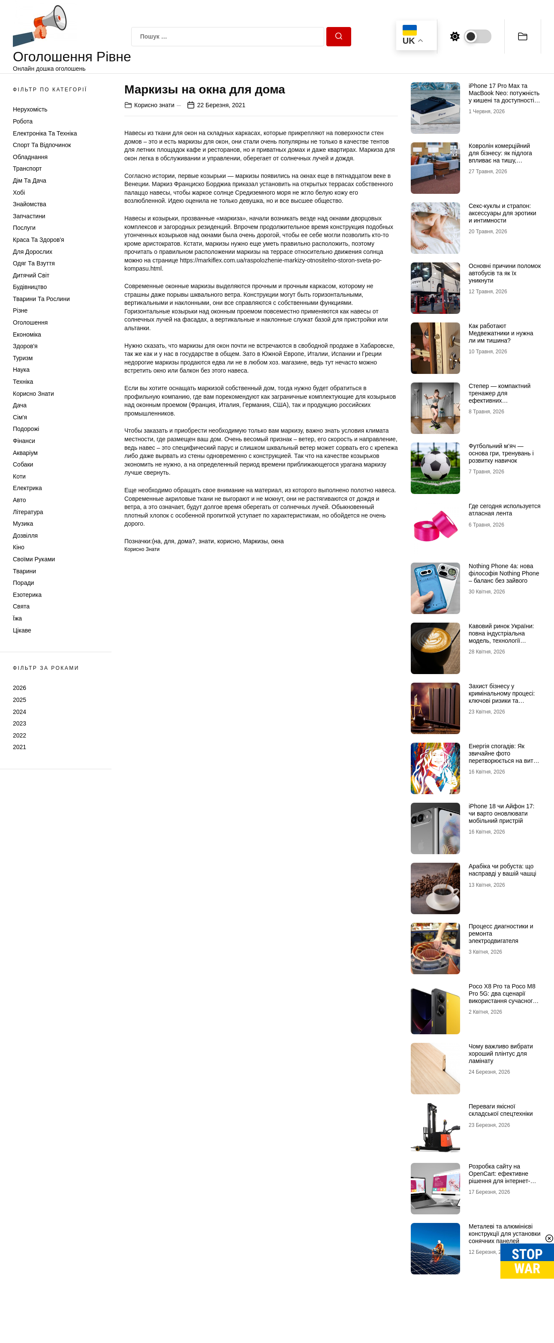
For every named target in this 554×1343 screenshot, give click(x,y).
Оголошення (30, 322)
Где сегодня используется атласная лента (505, 510)
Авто (19, 500)
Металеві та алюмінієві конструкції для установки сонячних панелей (504, 1233)
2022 (19, 735)
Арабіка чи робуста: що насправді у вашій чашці (502, 870)
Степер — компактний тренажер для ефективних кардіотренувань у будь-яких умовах (502, 400)
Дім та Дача (29, 180)
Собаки (23, 464)
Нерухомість (30, 109)
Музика (23, 523)
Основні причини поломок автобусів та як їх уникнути (505, 273)
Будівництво (30, 286)
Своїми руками (34, 559)
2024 (19, 711)
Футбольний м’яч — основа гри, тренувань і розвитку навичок (501, 453)
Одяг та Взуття (34, 263)
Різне (20, 310)
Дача (20, 405)
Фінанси (24, 440)
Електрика (27, 488)
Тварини (24, 571)
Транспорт (27, 168)
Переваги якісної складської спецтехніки (501, 1110)
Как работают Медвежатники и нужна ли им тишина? (501, 333)
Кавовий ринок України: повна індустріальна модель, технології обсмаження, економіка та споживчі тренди (501, 640)
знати (206, 541)
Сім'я (20, 417)
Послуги (24, 227)
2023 (19, 723)
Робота (23, 121)
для (169, 541)
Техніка (23, 381)
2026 (19, 687)
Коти (19, 476)
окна (277, 541)
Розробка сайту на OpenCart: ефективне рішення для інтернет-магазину (499, 1177)
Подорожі (26, 428)
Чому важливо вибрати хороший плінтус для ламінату (501, 1053)
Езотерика (27, 594)
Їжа (17, 618)
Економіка (27, 334)
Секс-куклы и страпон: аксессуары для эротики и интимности (502, 213)
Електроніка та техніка (45, 133)
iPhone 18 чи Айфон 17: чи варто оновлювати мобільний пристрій (502, 813)
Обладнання (30, 157)
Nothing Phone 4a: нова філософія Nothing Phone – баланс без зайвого (504, 573)
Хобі (19, 192)
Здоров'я (25, 346)
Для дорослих (32, 251)
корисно (228, 541)
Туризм (23, 358)
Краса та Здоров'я (38, 239)
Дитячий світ (31, 275)
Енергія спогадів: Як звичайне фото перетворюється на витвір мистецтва (505, 757)
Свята (21, 606)
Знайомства (29, 204)
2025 (19, 699)
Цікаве (22, 630)
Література (28, 512)
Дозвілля (25, 535)
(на (156, 541)
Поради (23, 582)
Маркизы (255, 541)
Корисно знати (33, 393)
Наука (21, 369)
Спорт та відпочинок (42, 145)
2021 (19, 747)
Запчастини (29, 216)
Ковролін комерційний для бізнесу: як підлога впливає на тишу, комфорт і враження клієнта (500, 160)
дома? (186, 541)
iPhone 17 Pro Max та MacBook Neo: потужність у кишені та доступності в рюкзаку (504, 96)
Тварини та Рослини (41, 298)
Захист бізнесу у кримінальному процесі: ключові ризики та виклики (502, 697)
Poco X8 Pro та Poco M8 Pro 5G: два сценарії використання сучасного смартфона (502, 997)
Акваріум (25, 452)
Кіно (18, 547)
